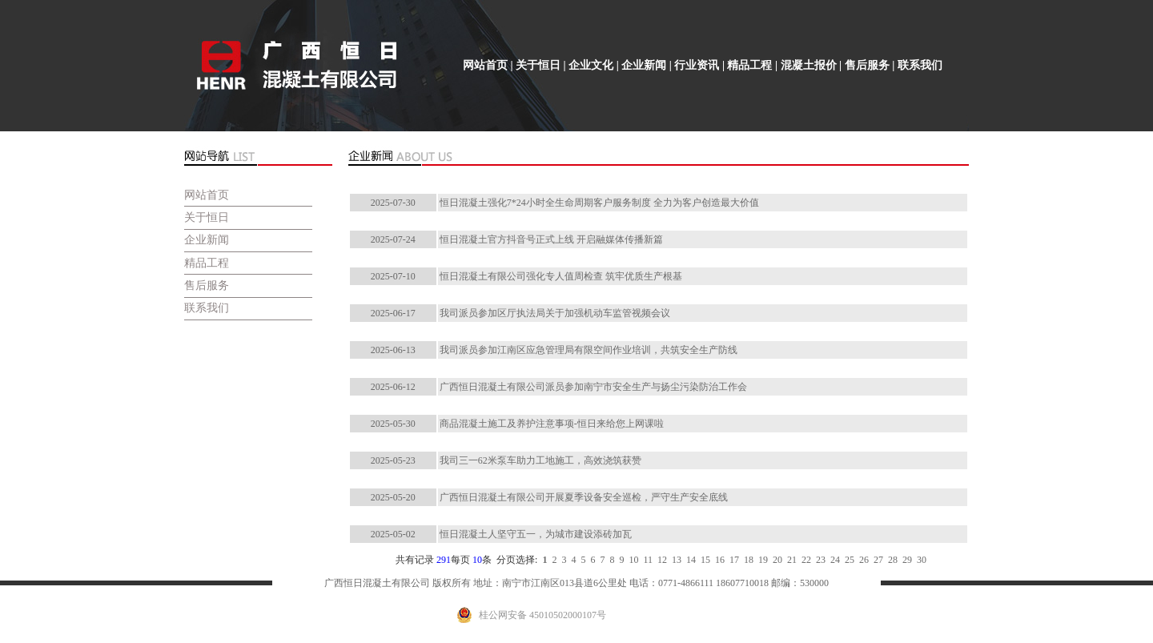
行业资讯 (696, 65)
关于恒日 (538, 65)
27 (876, 559)
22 (804, 559)
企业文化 (590, 65)
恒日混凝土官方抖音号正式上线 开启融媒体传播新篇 (551, 239)
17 (732, 559)
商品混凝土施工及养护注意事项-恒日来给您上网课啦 (552, 423)
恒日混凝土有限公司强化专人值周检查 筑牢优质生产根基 (561, 276)
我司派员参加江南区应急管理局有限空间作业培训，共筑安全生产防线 (588, 350)
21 (789, 559)
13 (674, 559)
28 (890, 559)
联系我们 (920, 65)
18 (746, 559)
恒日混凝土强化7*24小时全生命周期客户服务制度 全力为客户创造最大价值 (599, 202)
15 (703, 559)
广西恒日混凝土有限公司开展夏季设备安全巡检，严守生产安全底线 (584, 497)
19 (760, 559)
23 (818, 559)
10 (631, 559)
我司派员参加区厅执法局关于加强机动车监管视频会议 (555, 313)
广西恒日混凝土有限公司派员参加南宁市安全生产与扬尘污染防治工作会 (593, 386)
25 (847, 559)
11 (645, 559)
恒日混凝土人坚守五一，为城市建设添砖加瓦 (536, 534)
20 (775, 559)
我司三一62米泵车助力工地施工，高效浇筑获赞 (540, 460)
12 (660, 559)
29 (905, 559)
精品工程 (749, 65)
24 (833, 559)
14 (688, 559)
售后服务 (867, 65)
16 (717, 559)
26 (861, 559)
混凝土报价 (809, 65)
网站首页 (485, 65)
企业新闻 (643, 65)
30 (919, 559)
